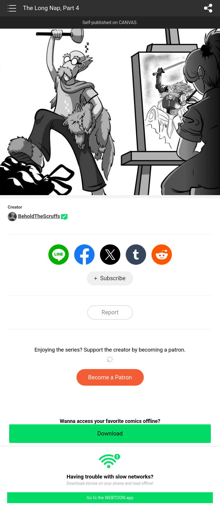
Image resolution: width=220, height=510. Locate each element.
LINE (58, 254)
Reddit (162, 254)
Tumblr (136, 254)
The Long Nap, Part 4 (51, 8)
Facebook (84, 254)
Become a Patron (110, 377)
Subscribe (112, 278)
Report (109, 312)
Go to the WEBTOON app (110, 497)
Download (110, 433)
